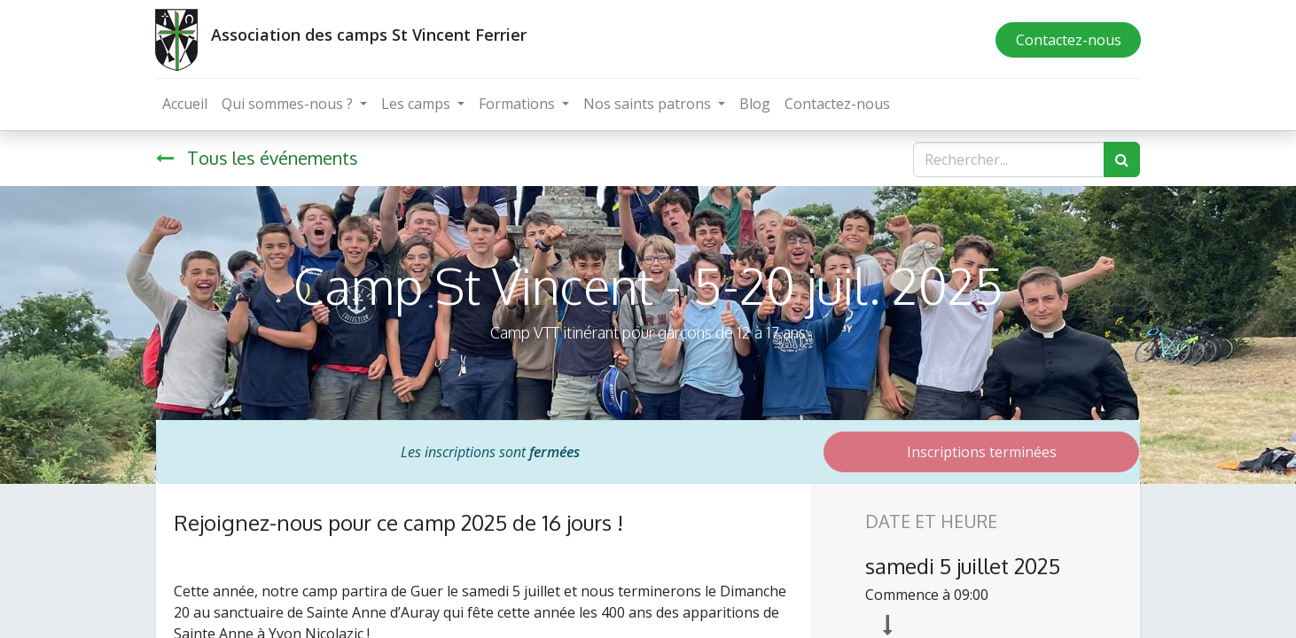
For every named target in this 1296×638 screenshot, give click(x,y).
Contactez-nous (1067, 40)
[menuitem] (185, 103)
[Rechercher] (1122, 159)
